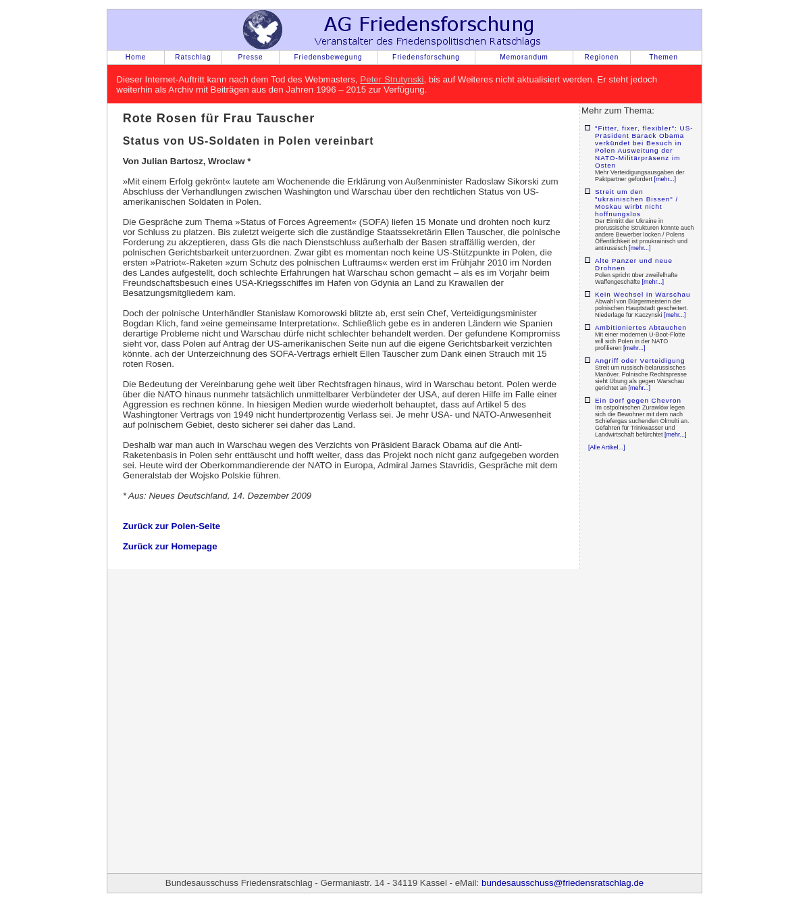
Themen (663, 57)
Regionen (602, 57)
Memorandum (524, 57)
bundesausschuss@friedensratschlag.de (562, 883)
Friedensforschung (426, 57)
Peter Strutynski (391, 79)
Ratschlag (193, 57)
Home (136, 57)
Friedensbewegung (328, 57)
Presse (250, 57)
